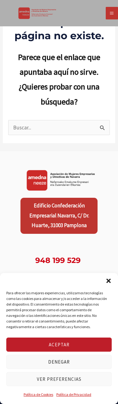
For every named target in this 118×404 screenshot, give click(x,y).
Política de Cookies (38, 394)
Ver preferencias (59, 379)
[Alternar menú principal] (112, 13)
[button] (108, 281)
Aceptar (59, 345)
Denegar (59, 362)
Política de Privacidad (73, 394)
